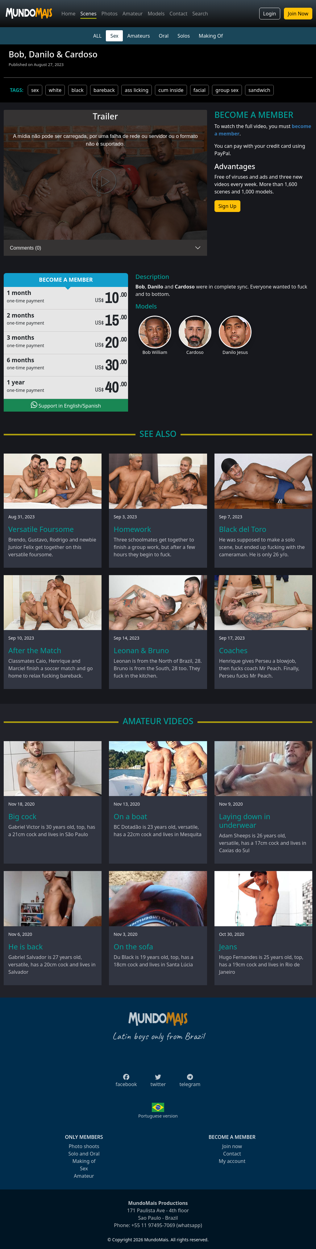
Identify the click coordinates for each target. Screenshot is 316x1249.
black (78, 90)
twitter (158, 1082)
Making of (83, 1161)
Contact (178, 13)
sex (35, 90)
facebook (126, 1082)
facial (199, 90)
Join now (232, 1146)
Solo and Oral (83, 1153)
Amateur (133, 13)
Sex (114, 35)
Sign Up (227, 206)
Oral (163, 35)
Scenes (89, 13)
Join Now (298, 13)
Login (269, 13)
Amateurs (138, 35)
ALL (97, 35)
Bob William (154, 352)
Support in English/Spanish (66, 405)
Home (68, 13)
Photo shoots (84, 1146)
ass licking (136, 90)
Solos (183, 35)
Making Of (211, 35)
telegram (189, 1082)
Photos (110, 13)
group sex (227, 90)
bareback (104, 90)
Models (156, 13)
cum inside (170, 90)
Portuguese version (158, 1116)
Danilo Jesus (235, 352)
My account (232, 1161)
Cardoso (195, 352)
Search (200, 13)
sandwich (259, 90)
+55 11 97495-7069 (153, 1225)
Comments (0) (25, 248)
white (55, 90)
